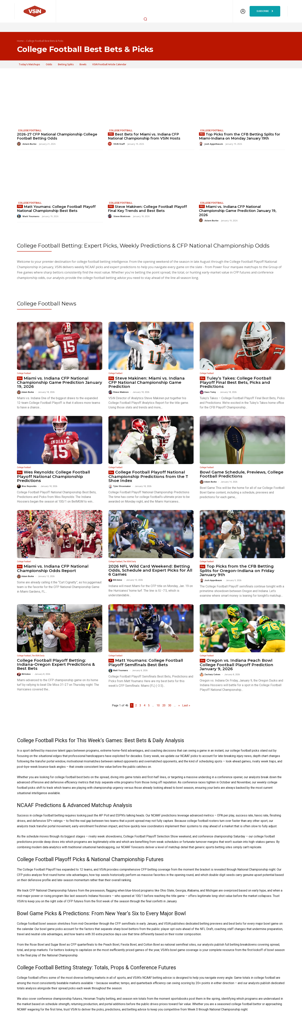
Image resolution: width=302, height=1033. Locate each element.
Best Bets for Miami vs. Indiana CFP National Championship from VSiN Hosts (144, 136)
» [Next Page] (179, 705)
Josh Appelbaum (214, 143)
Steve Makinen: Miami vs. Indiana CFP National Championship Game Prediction (146, 382)
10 (158, 705)
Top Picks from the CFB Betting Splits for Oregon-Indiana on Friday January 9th (237, 570)
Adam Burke (29, 143)
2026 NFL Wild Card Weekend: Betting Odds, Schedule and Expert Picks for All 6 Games (150, 570)
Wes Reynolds (29, 486)
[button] (145, 19)
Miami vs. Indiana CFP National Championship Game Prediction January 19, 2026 (237, 211)
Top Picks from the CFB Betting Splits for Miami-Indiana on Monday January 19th (239, 136)
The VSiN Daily (129, 561)
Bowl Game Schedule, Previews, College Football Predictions (241, 474)
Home (20, 41)
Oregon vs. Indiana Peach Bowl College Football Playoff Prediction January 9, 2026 (236, 664)
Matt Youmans (31, 216)
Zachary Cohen (212, 674)
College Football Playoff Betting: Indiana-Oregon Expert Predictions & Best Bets (56, 664)
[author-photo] (19, 144)
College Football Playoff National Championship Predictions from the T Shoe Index (148, 476)
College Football (30, 130)
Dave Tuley (210, 392)
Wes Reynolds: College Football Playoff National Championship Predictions (53, 476)
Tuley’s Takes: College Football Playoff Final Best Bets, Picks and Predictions (235, 382)
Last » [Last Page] (186, 705)
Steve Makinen (121, 216)
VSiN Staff (119, 143)
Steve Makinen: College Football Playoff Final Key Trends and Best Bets (147, 209)
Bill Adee (117, 580)
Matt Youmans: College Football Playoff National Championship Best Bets (56, 209)
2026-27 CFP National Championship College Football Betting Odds (57, 136)
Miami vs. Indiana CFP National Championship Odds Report (52, 568)
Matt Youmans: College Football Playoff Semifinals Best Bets (145, 662)
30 (169, 705)
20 (163, 705)
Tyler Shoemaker (122, 486)
